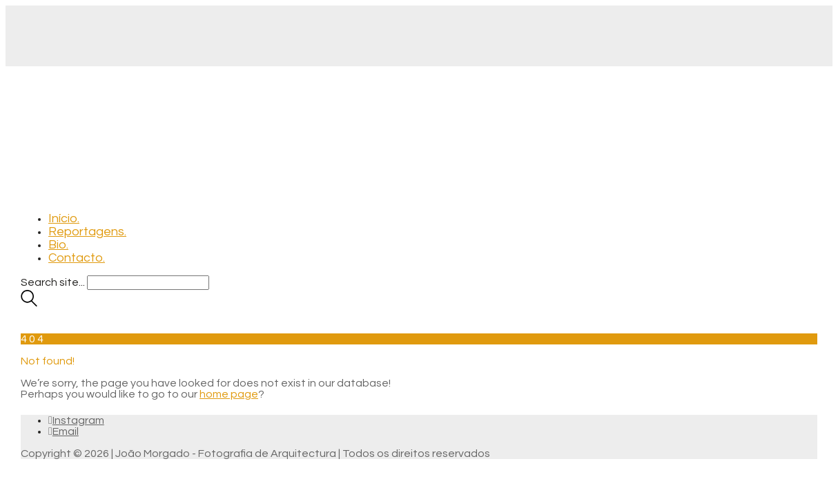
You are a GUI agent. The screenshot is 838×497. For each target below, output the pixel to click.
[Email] (63, 431)
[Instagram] (76, 420)
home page (228, 394)
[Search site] (29, 303)
